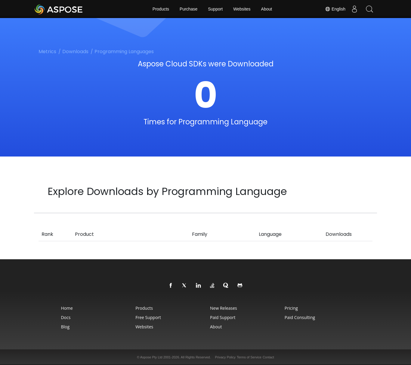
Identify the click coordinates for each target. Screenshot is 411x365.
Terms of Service (249, 357)
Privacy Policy (225, 357)
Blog (65, 327)
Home (67, 308)
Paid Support (222, 317)
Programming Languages (124, 51)
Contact (268, 357)
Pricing (291, 308)
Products (161, 9)
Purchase (188, 9)
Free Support (148, 317)
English (335, 9)
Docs (65, 317)
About (266, 9)
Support (215, 9)
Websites (241, 9)
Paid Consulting (300, 317)
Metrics (47, 51)
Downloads (75, 51)
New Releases (223, 308)
